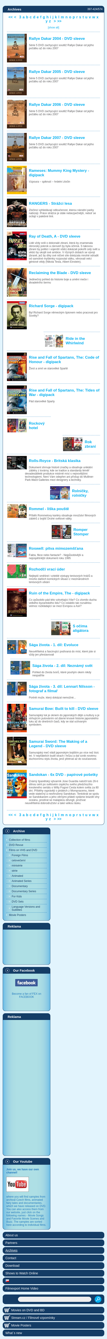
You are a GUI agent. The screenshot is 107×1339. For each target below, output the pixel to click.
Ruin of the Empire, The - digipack (59, 593)
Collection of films (19, 839)
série (15, 870)
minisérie (17, 865)
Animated (17, 875)
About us (11, 1235)
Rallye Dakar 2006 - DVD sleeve (57, 104)
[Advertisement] (26, 947)
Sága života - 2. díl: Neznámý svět (62, 666)
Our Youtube (22, 1161)
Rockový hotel (37, 425)
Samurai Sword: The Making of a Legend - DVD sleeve (58, 743)
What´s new (13, 1333)
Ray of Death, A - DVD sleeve (54, 236)
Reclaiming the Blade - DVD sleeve (60, 273)
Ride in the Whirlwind (75, 340)
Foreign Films (20, 855)
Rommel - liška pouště (49, 509)
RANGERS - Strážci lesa (50, 203)
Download (12, 1265)
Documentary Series (24, 891)
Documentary (20, 886)
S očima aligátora (81, 628)
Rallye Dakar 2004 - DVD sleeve (57, 38)
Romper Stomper (81, 532)
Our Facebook (24, 970)
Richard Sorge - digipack (51, 306)
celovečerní (18, 860)
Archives (11, 1250)
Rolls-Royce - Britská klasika (54, 461)
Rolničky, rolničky (80, 493)
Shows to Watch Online (21, 1273)
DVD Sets (18, 901)
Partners (11, 1243)
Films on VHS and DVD (23, 850)
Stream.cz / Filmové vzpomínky (33, 1318)
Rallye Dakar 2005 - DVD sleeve (57, 72)
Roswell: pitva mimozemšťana (56, 548)
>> (59, 21)
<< (11, 17)
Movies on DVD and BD (28, 1310)
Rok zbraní (90, 444)
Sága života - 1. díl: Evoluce (53, 645)
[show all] (53, 27)
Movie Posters (17, 915)
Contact (10, 1258)
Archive (19, 831)
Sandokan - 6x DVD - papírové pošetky (63, 775)
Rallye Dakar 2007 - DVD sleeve (57, 138)
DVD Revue (16, 845)
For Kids (17, 896)
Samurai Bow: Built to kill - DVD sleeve (63, 709)
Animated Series (21, 881)
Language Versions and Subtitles (26, 908)
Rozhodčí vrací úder (47, 569)
